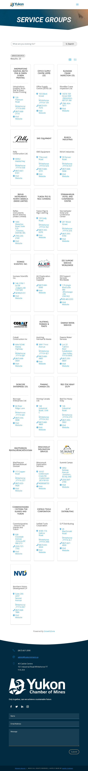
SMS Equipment (43, 152)
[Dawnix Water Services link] (67, 324)
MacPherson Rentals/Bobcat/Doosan (20, 464)
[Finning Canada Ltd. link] (44, 385)
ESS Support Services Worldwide (65, 278)
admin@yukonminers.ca (28, 657)
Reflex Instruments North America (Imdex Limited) (19, 214)
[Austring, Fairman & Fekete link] (44, 324)
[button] (70, 59)
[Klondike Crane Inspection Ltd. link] (67, 73)
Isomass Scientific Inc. (20, 277)
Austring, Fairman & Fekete (43, 338)
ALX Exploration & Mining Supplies (43, 278)
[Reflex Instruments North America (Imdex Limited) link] (20, 197)
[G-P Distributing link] (67, 510)
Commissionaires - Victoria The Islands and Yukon (20, 526)
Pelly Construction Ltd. (20, 153)
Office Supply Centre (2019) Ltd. (44, 87)
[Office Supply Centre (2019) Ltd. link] (44, 73)
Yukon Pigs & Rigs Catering (42, 212)
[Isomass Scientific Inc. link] (20, 263)
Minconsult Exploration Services (41, 464)
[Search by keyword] (37, 44)
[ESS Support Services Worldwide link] (67, 263)
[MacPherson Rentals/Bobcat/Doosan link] (20, 449)
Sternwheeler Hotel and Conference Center (65, 214)
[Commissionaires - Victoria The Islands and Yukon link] (20, 510)
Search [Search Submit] (70, 44)
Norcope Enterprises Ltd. (19, 400)
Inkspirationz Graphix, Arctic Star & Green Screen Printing (19, 89)
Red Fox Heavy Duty (66, 400)
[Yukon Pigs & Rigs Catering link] (44, 198)
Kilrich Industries (67, 152)
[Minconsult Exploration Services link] (44, 449)
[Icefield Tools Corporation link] (44, 510)
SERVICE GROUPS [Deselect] (18, 56)
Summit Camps (66, 462)
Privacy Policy (20, 768)
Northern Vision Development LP (20, 587)
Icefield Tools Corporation (42, 524)
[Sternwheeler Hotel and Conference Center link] (67, 197)
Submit (74, 751)
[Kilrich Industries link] (67, 138)
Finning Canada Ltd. (43, 400)
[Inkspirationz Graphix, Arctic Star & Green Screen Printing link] (20, 73)
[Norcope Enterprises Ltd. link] (20, 385)
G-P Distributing (67, 523)
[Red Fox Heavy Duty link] (67, 385)
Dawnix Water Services (66, 338)
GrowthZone (49, 631)
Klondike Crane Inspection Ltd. (66, 87)
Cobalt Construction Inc (20, 338)
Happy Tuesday (67, 768)
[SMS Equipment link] (44, 138)
